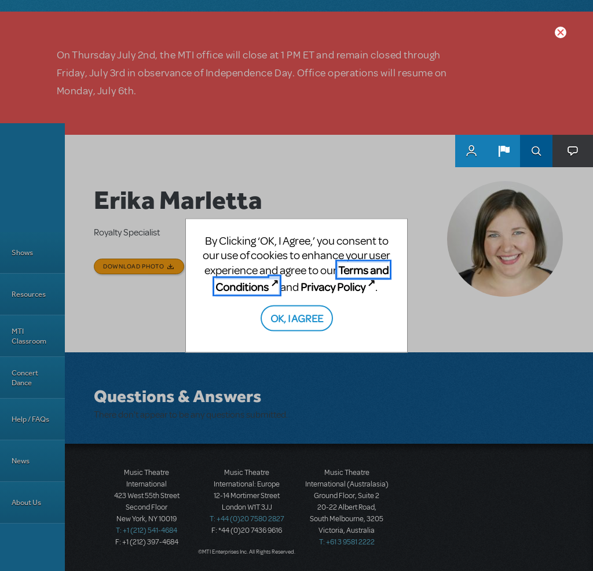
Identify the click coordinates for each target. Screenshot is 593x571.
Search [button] (536, 151)
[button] (504, 151)
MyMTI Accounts (471, 151)
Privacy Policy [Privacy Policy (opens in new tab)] (333, 286)
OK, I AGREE (296, 317)
